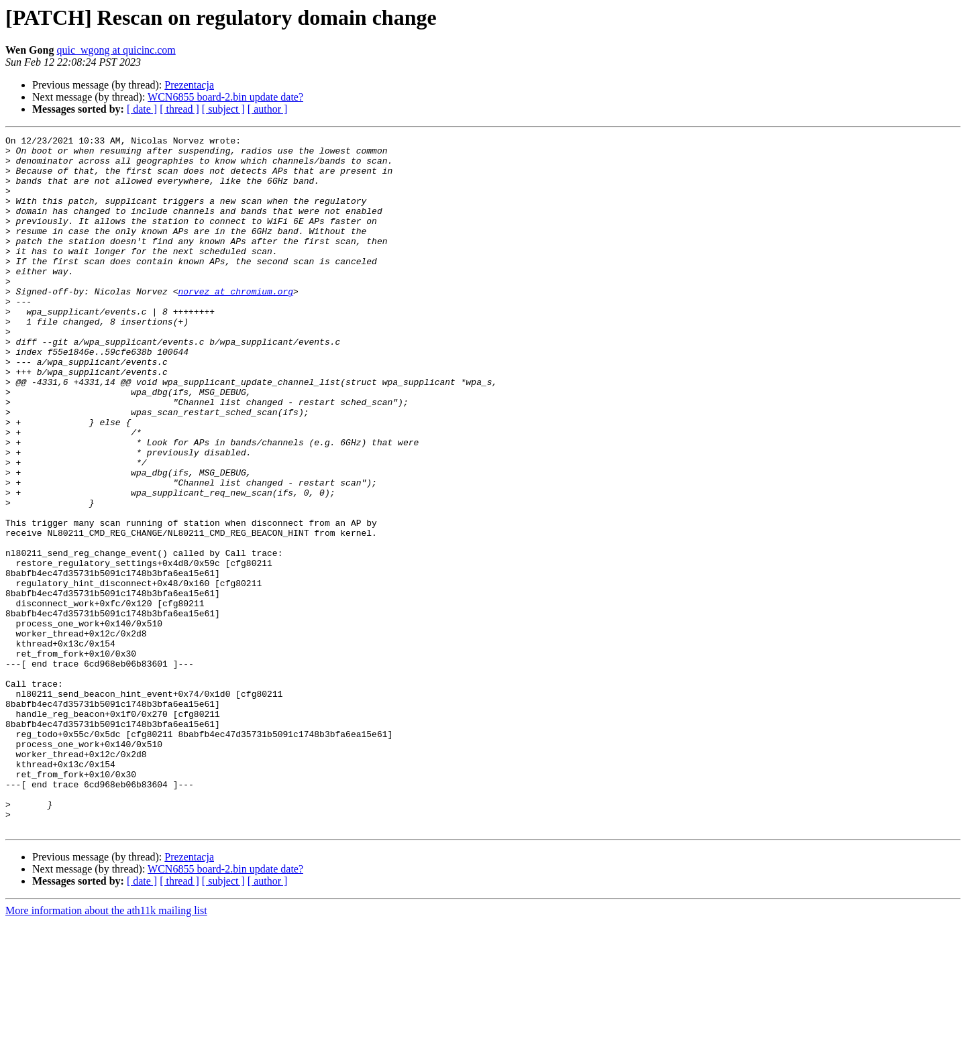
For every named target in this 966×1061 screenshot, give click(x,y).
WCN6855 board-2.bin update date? (225, 97)
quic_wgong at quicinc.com (115, 50)
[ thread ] (179, 109)
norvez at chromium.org (235, 323)
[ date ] (142, 109)
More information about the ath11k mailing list (106, 1049)
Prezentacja (189, 85)
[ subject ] (223, 109)
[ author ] (268, 109)
